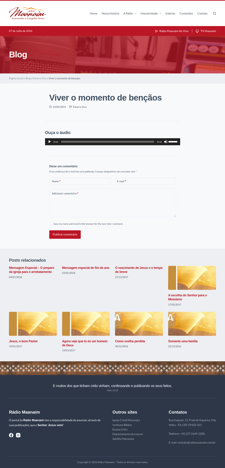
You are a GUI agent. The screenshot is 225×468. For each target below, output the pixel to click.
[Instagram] (18, 435)
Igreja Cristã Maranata (126, 420)
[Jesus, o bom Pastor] (33, 324)
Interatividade (152, 13)
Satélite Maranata (123, 438)
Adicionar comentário (65, 193)
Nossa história (110, 13)
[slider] (107, 142)
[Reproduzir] (49, 141)
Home (93, 13)
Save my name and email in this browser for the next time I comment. (88, 223)
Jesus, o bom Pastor (24, 341)
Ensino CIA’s (120, 429)
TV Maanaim (205, 31)
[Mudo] (165, 141)
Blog (28, 78)
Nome (56, 181)
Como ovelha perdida (130, 341)
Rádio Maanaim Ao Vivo (171, 31)
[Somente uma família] (192, 324)
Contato (202, 13)
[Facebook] (11, 435)
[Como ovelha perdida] (139, 324)
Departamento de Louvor (127, 434)
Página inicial (16, 78)
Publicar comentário (65, 234)
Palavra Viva (39, 78)
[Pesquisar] (214, 13)
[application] (112, 141)
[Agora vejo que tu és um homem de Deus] (86, 324)
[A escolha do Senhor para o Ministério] (192, 278)
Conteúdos (186, 13)
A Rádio (130, 13)
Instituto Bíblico (122, 424)
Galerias (170, 13)
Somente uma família (183, 341)
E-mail (121, 181)
